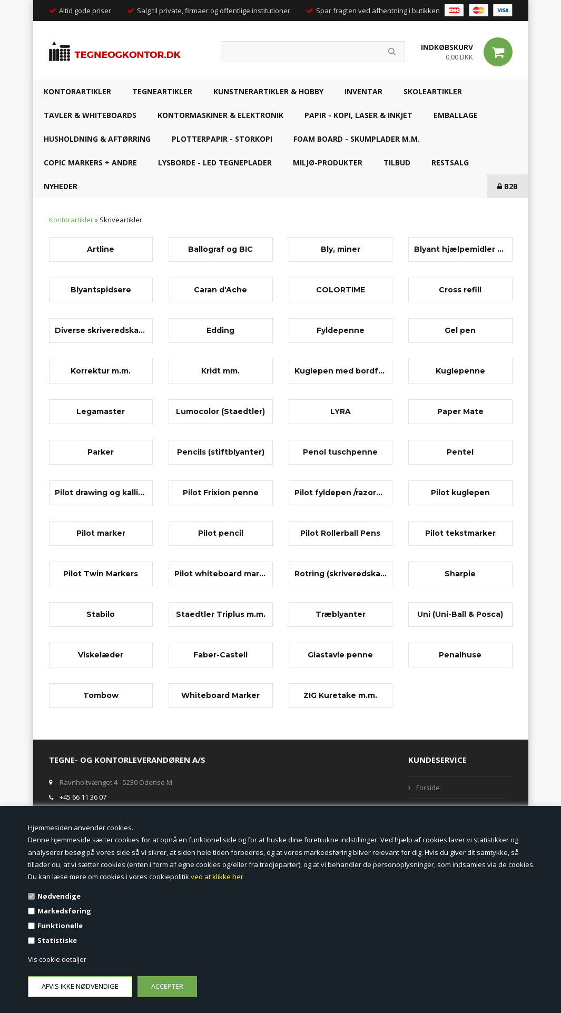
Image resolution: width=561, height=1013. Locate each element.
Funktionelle (60, 925)
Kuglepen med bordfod (340, 371)
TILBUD (396, 163)
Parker (100, 452)
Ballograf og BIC (220, 249)
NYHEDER (60, 186)
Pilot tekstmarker (460, 533)
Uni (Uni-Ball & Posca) (460, 614)
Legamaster (100, 411)
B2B (507, 186)
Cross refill (460, 289)
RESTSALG (450, 163)
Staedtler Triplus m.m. (220, 614)
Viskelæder (100, 655)
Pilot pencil (220, 533)
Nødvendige (59, 896)
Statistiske (57, 940)
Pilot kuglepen (460, 492)
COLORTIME (340, 289)
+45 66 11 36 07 (83, 797)
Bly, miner (340, 249)
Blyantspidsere (101, 289)
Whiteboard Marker (220, 695)
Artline (100, 249)
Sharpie (460, 573)
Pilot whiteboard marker (220, 573)
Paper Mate (460, 411)
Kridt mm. (220, 371)
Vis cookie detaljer (57, 959)
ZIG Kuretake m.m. (340, 695)
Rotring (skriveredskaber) (340, 573)
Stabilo (100, 614)
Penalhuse (460, 655)
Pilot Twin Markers (100, 573)
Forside (428, 787)
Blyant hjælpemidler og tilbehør (460, 249)
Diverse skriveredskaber (101, 330)
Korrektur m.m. (101, 371)
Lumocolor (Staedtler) (220, 411)
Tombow (101, 695)
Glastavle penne (340, 655)
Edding (220, 330)
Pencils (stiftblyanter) (220, 452)
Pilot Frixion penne (221, 492)
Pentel (460, 452)
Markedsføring (64, 911)
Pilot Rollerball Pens (340, 533)
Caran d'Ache (220, 289)
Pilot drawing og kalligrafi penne (101, 492)
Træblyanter (341, 614)
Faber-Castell (220, 655)
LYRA (340, 411)
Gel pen (460, 330)
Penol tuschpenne (340, 452)
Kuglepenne (460, 371)
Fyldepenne (341, 330)
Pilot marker (100, 533)
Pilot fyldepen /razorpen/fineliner (340, 492)
